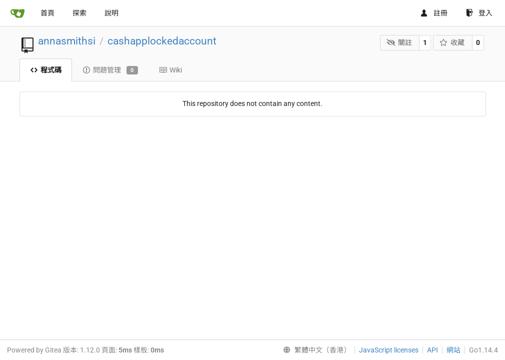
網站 (453, 350)
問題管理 (110, 70)
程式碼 (46, 70)
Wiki (170, 70)
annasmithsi (67, 41)
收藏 (452, 42)
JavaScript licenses (388, 350)
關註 (399, 42)
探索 (79, 13)
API (432, 350)
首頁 (47, 13)
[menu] (314, 350)
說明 (111, 13)
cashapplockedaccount (162, 41)
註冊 (434, 13)
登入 (479, 13)
